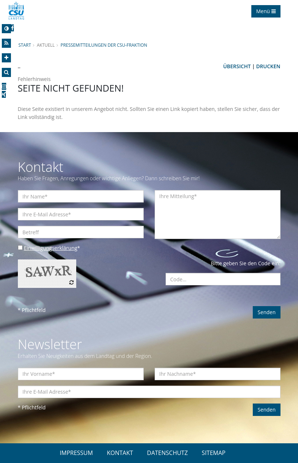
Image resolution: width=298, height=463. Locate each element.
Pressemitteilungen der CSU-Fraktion (104, 45)
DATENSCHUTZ (167, 453)
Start (25, 45)
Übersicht (237, 66)
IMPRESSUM (76, 453)
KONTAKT (120, 453)
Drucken (268, 66)
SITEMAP (213, 453)
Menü (265, 11)
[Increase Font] (6, 57)
